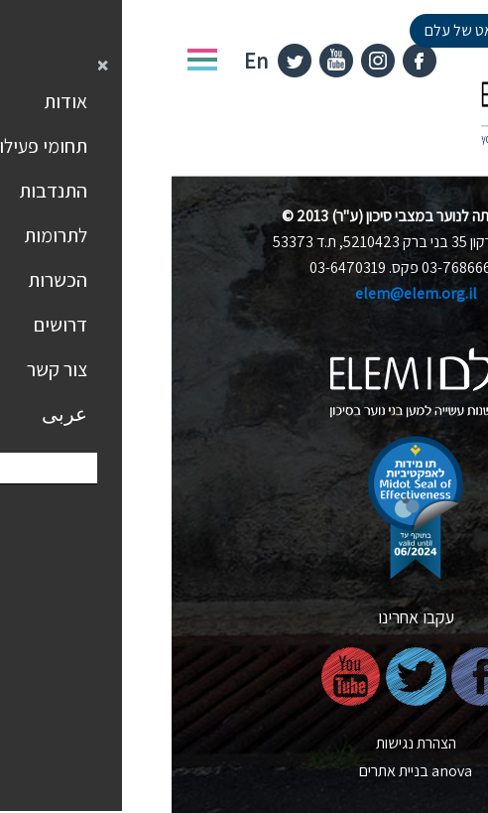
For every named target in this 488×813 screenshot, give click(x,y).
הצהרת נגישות (244, 743)
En (84, 60)
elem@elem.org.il (244, 293)
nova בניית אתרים (244, 770)
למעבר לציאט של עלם (319, 30)
